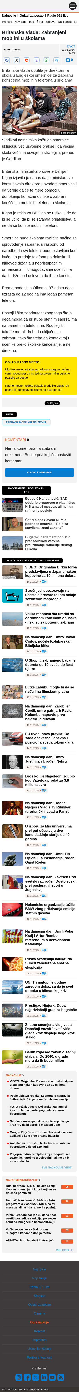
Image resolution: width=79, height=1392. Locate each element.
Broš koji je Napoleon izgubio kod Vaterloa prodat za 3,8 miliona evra (50, 780)
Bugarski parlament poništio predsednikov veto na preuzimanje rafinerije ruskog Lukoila (48, 543)
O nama (39, 1313)
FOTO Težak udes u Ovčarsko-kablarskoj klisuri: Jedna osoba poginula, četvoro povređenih (38, 1110)
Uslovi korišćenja (39, 1348)
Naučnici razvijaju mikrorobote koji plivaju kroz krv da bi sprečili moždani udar (39, 1122)
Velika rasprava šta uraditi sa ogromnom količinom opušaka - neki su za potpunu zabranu (51, 618)
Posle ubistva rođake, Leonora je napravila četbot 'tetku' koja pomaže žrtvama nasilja (40, 1097)
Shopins (39, 1295)
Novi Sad (21, 21)
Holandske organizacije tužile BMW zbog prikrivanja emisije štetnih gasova (50, 909)
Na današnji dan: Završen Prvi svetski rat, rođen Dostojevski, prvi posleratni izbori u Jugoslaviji (50, 883)
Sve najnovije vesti (57, 1167)
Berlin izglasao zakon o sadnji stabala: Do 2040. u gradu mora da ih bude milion (50, 1056)
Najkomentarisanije (23, 1180)
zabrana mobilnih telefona (26, 422)
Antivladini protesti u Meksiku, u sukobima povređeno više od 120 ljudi (40, 1144)
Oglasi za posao (32, 15)
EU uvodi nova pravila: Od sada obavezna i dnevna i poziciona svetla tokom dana (49, 738)
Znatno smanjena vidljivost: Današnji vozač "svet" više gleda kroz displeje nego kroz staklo (50, 1031)
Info (31, 21)
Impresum (39, 1340)
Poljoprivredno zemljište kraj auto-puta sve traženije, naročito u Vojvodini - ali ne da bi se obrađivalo (40, 1157)
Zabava (50, 21)
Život (40, 21)
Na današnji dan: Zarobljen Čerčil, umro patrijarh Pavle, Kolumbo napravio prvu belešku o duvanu (48, 712)
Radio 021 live (57, 15)
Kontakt (39, 1331)
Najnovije (9, 15)
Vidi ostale (64, 1250)
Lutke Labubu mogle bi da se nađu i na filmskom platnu (49, 689)
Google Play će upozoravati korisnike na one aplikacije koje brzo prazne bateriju (41, 1133)
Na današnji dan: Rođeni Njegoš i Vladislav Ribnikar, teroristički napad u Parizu (48, 807)
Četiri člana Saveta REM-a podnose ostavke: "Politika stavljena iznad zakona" (46, 524)
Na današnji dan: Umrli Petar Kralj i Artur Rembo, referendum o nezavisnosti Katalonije (49, 937)
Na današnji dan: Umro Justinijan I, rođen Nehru (46, 759)
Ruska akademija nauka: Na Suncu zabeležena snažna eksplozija (48, 963)
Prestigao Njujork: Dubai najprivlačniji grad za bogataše (51, 1008)
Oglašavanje (39, 1322)
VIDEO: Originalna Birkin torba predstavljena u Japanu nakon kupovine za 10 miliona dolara (51, 571)
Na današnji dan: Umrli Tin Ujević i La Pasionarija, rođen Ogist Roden (49, 858)
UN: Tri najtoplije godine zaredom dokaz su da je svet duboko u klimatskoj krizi (49, 986)
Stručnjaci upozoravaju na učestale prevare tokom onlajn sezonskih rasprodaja (50, 595)
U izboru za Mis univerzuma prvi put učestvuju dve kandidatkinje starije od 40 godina (48, 832)
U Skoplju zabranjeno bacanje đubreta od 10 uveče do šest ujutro (50, 664)
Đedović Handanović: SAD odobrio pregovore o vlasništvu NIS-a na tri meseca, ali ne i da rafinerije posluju (50, 504)
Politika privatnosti (39, 1357)
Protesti (7, 21)
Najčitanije (65, 21)
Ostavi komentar (39, 472)
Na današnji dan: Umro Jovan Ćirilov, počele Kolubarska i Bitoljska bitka (50, 641)
